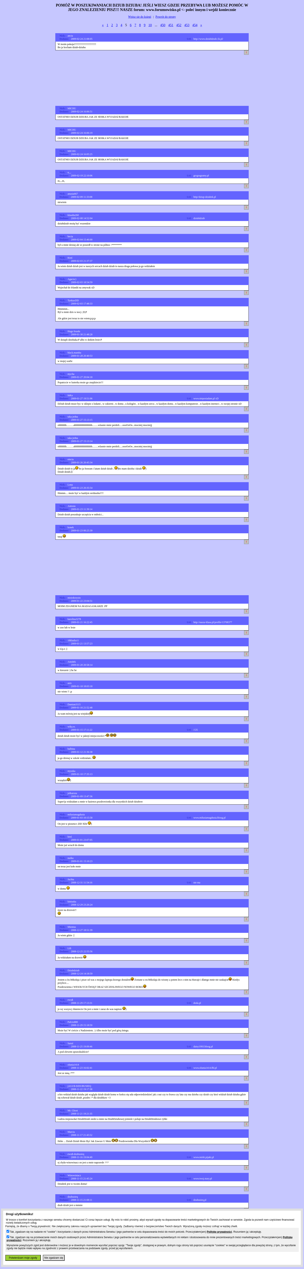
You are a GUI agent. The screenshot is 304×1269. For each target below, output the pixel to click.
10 (150, 25)
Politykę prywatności (219, 1231)
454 (194, 25)
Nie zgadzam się (53, 1257)
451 (170, 25)
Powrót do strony (166, 16)
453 (186, 25)
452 (178, 25)
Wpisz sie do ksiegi (139, 16)
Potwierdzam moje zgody (23, 1257)
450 (162, 25)
